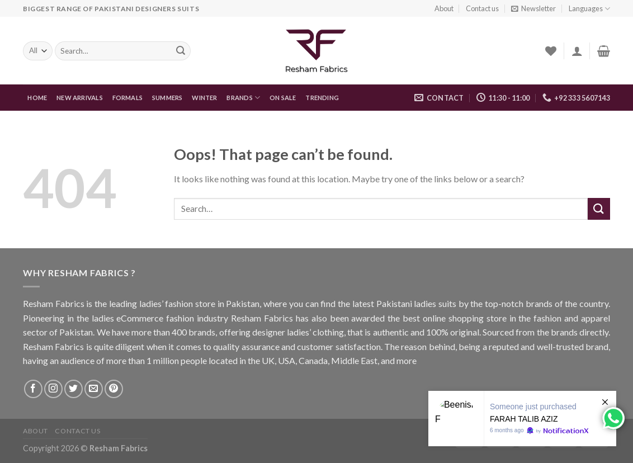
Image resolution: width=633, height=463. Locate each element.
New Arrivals (79, 97)
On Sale (283, 97)
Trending (322, 97)
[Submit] (599, 209)
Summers (167, 97)
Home (37, 97)
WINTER (204, 97)
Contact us (482, 8)
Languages (589, 8)
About (444, 8)
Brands (243, 97)
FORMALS (127, 97)
